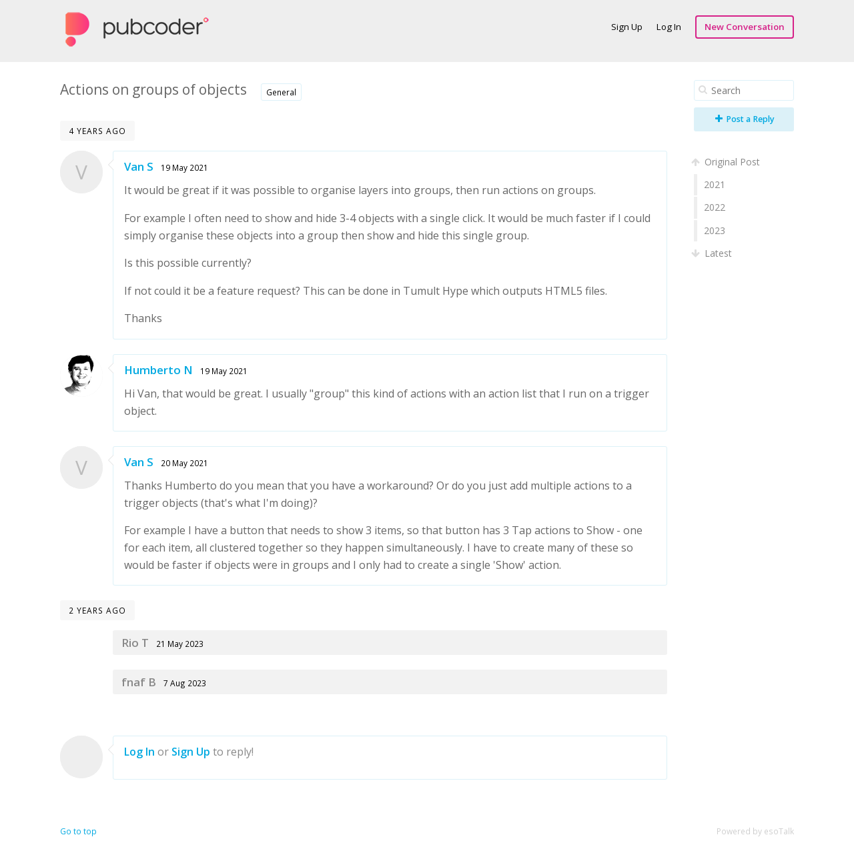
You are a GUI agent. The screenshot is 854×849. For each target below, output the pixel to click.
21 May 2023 (179, 643)
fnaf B (138, 682)
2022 (714, 207)
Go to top (78, 831)
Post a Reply (745, 119)
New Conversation (745, 27)
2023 (714, 230)
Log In (669, 27)
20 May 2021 (184, 463)
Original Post (727, 161)
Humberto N (158, 369)
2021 (714, 184)
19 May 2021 (184, 167)
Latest (713, 253)
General (281, 92)
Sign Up (627, 27)
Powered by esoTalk (755, 831)
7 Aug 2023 (184, 683)
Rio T (135, 642)
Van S (138, 166)
